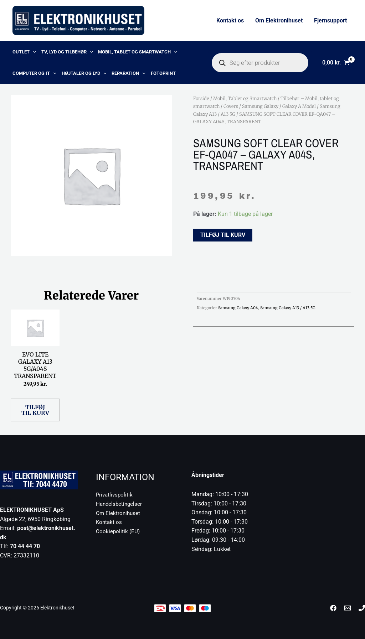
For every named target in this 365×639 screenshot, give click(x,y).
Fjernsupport (330, 20)
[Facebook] (333, 608)
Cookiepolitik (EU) (118, 531)
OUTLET (24, 52)
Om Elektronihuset (279, 20)
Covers (230, 106)
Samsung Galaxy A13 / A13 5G (287, 307)
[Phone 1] (362, 608)
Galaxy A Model (299, 106)
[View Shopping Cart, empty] (336, 63)
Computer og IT (34, 73)
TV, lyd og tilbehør (67, 52)
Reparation (128, 73)
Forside (201, 98)
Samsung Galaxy (260, 106)
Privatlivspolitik (115, 494)
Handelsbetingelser (120, 503)
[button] (33, 52)
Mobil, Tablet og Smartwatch (137, 52)
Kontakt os (230, 20)
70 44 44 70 (25, 546)
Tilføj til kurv (222, 235)
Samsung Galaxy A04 (238, 307)
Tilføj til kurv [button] (35, 410)
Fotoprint (163, 73)
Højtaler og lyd (84, 73)
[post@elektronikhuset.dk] (347, 608)
